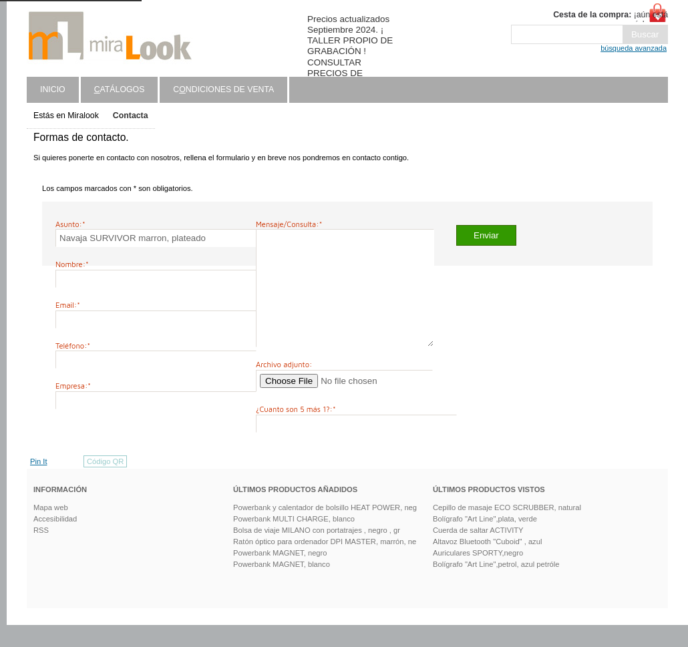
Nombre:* (72, 264)
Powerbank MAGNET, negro (280, 575)
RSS (41, 552)
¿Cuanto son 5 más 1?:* (296, 431)
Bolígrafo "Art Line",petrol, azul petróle (496, 586)
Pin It (38, 483)
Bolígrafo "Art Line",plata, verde (485, 541)
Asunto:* (70, 224)
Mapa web (50, 529)
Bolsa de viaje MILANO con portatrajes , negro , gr (316, 552)
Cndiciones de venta (223, 89)
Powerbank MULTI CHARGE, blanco (294, 541)
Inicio (52, 89)
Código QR (105, 483)
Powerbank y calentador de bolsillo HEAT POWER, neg (325, 529)
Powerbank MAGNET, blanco (281, 586)
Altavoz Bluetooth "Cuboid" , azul (487, 564)
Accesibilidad (55, 541)
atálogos (119, 89)
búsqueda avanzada (633, 48)
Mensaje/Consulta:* (289, 224)
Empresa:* (73, 385)
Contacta (130, 115)
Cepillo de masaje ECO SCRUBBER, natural (507, 529)
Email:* (67, 304)
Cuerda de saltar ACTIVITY (478, 552)
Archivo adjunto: (284, 386)
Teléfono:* (72, 345)
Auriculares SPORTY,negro (478, 575)
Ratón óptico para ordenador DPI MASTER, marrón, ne (324, 564)
